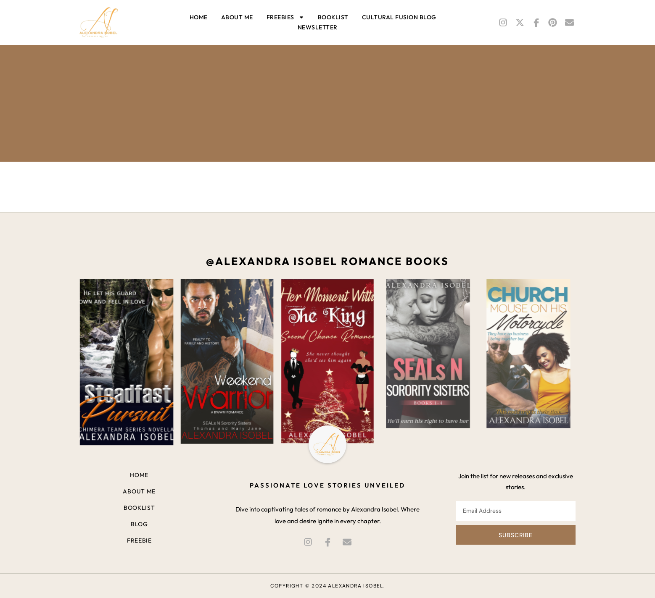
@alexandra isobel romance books (327, 261)
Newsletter (318, 27)
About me (237, 17)
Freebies (285, 17)
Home (199, 17)
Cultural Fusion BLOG (399, 17)
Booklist (333, 17)
